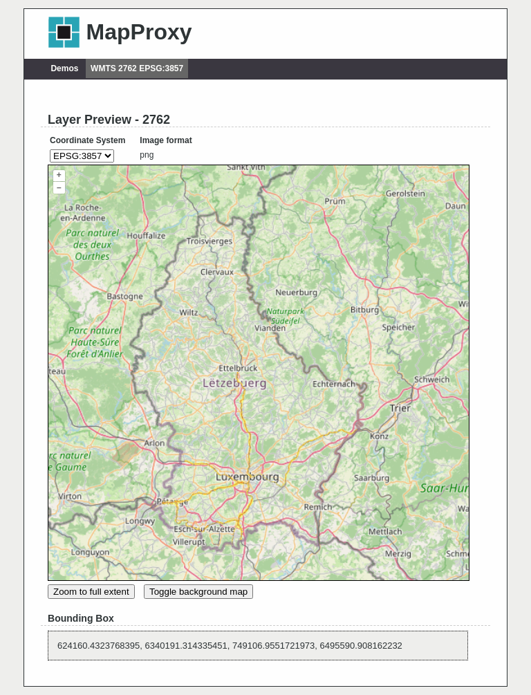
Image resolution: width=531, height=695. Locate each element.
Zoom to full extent (91, 591)
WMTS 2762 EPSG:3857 (137, 68)
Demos (64, 68)
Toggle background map (198, 591)
